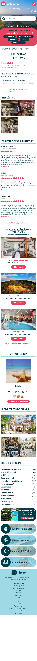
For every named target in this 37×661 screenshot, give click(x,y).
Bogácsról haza (7, 146)
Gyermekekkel (7, 478)
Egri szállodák (27, 92)
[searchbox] (18, 18)
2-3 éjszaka (9, 36)
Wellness (13, 39)
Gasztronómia (7, 493)
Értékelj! (11, 26)
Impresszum (18, 613)
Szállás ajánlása (18, 583)
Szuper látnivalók (8, 472)
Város (18, 597)
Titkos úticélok (7, 495)
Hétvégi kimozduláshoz (22, 422)
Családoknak (18, 43)
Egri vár (4, 173)
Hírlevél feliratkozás (18, 611)
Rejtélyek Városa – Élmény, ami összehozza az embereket (17, 453)
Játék (10, 9)
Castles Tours (6, 196)
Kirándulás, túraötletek (15, 423)
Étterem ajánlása (18, 586)
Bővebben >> (5, 167)
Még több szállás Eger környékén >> (18, 343)
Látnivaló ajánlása (18, 588)
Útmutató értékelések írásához (19, 608)
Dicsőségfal (17, 9)
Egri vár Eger (17, 58)
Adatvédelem (18, 604)
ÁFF (18, 601)
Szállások (5, 475)
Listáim (26, 9)
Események (6, 498)
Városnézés (6, 487)
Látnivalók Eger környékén (12, 92)
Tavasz (24, 39)
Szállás (18, 593)
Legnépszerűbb (27, 423)
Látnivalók (18, 595)
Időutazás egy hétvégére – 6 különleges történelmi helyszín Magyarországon (17, 429)
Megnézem (18, 267)
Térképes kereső (25, 26)
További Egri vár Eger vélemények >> (18, 223)
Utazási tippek (7, 501)
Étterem (18, 590)
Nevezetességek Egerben (18, 90)
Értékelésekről (18, 606)
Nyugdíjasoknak (25, 36)
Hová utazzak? (7, 484)
